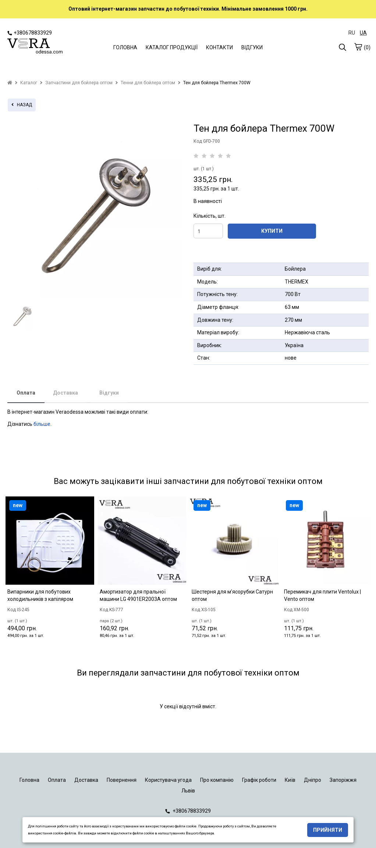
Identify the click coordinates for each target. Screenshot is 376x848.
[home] (9, 82)
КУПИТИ (272, 231)
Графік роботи (259, 780)
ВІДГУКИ (252, 47)
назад (21, 104)
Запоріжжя (343, 780)
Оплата (26, 393)
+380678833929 (29, 33)
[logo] (35, 46)
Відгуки (109, 393)
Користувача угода (168, 780)
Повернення (121, 780)
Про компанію (217, 780)
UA (363, 33)
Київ (290, 780)
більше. (42, 424)
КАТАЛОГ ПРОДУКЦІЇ (172, 47)
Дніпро (312, 780)
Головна (29, 780)
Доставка (65, 393)
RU (351, 33)
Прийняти (327, 830)
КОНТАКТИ (219, 47)
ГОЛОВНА (125, 47)
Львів (188, 791)
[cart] (358, 46)
